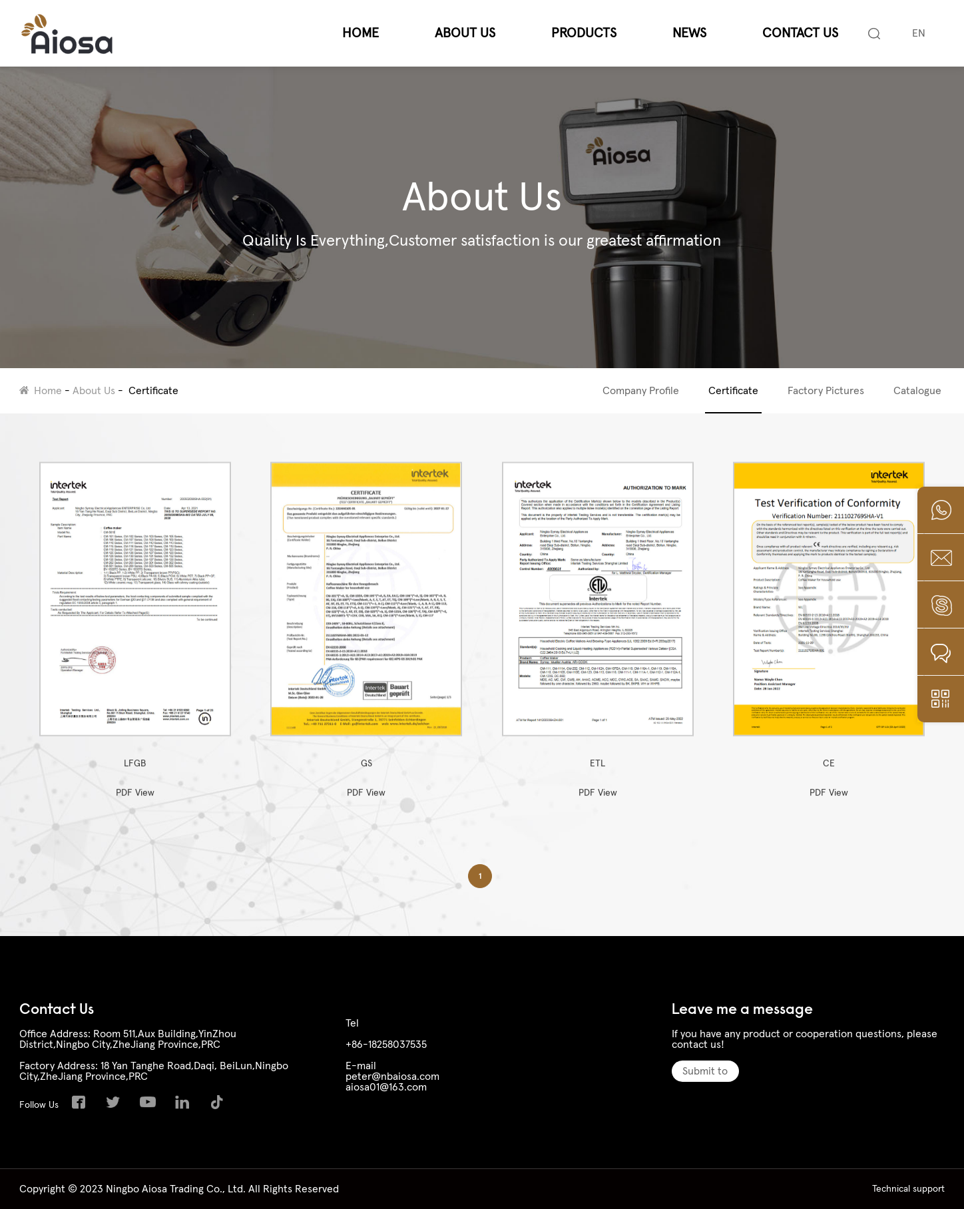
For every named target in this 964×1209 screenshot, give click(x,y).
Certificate (153, 390)
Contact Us (800, 33)
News (689, 33)
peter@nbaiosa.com (392, 1076)
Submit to (705, 1071)
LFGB (135, 624)
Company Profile (640, 390)
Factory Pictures (826, 390)
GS (366, 624)
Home (360, 33)
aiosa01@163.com (386, 1087)
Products (583, 33)
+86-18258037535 (386, 1044)
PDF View (135, 802)
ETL (598, 624)
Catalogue (917, 390)
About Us (465, 33)
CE (829, 624)
